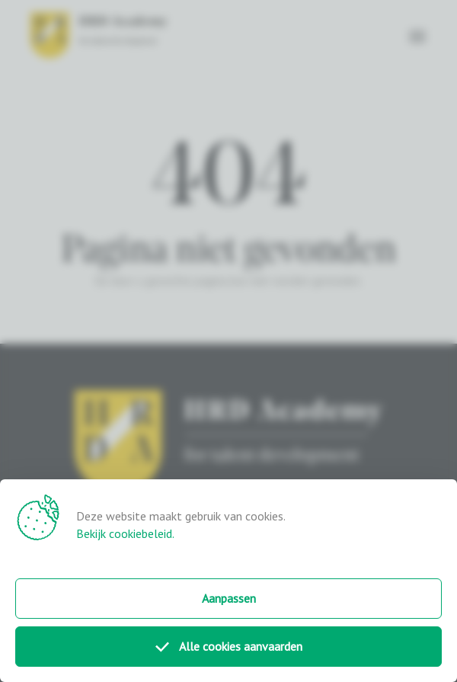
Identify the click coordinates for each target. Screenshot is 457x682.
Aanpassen (229, 598)
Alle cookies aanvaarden (228, 646)
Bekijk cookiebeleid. (125, 533)
